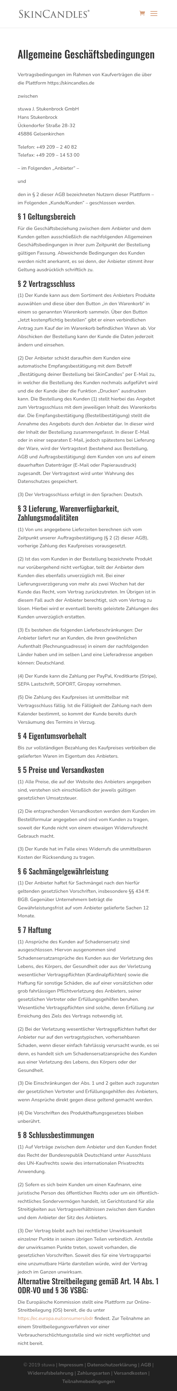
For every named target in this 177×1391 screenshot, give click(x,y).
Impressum (71, 1365)
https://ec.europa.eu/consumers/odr (55, 1318)
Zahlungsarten (93, 1373)
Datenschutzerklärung (112, 1365)
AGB (146, 1365)
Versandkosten (130, 1373)
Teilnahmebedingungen (88, 1381)
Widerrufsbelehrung (50, 1373)
